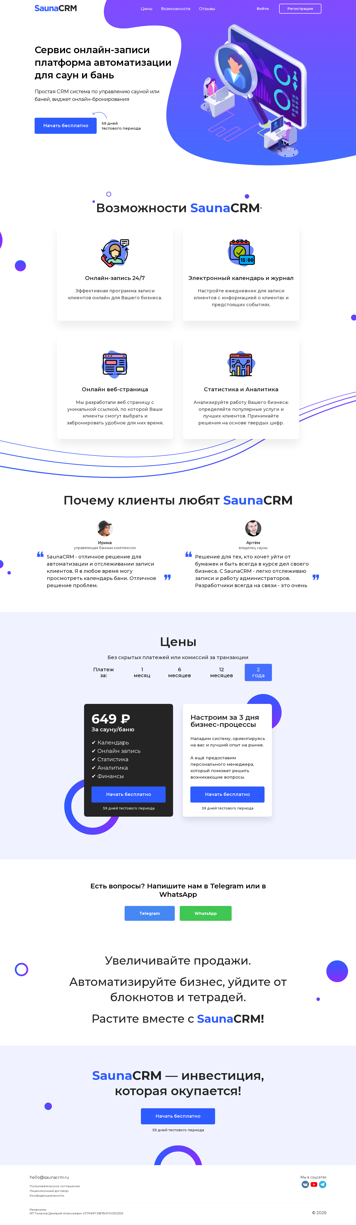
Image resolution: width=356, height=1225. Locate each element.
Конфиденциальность (47, 1195)
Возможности (176, 8)
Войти (263, 8)
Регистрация (300, 8)
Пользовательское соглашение (55, 1186)
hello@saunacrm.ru (49, 1177)
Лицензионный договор (49, 1191)
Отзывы (207, 8)
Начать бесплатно (65, 125)
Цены (147, 8)
